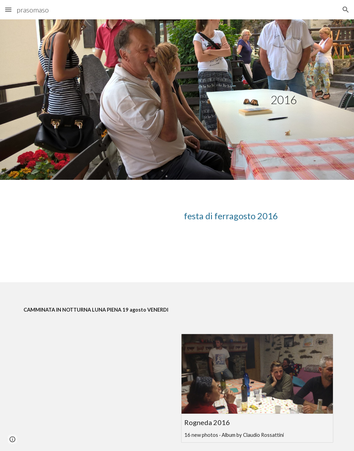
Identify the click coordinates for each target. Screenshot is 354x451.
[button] (8, 9)
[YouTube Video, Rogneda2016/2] (97, 377)
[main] (283, 100)
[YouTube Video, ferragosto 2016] (97, 231)
